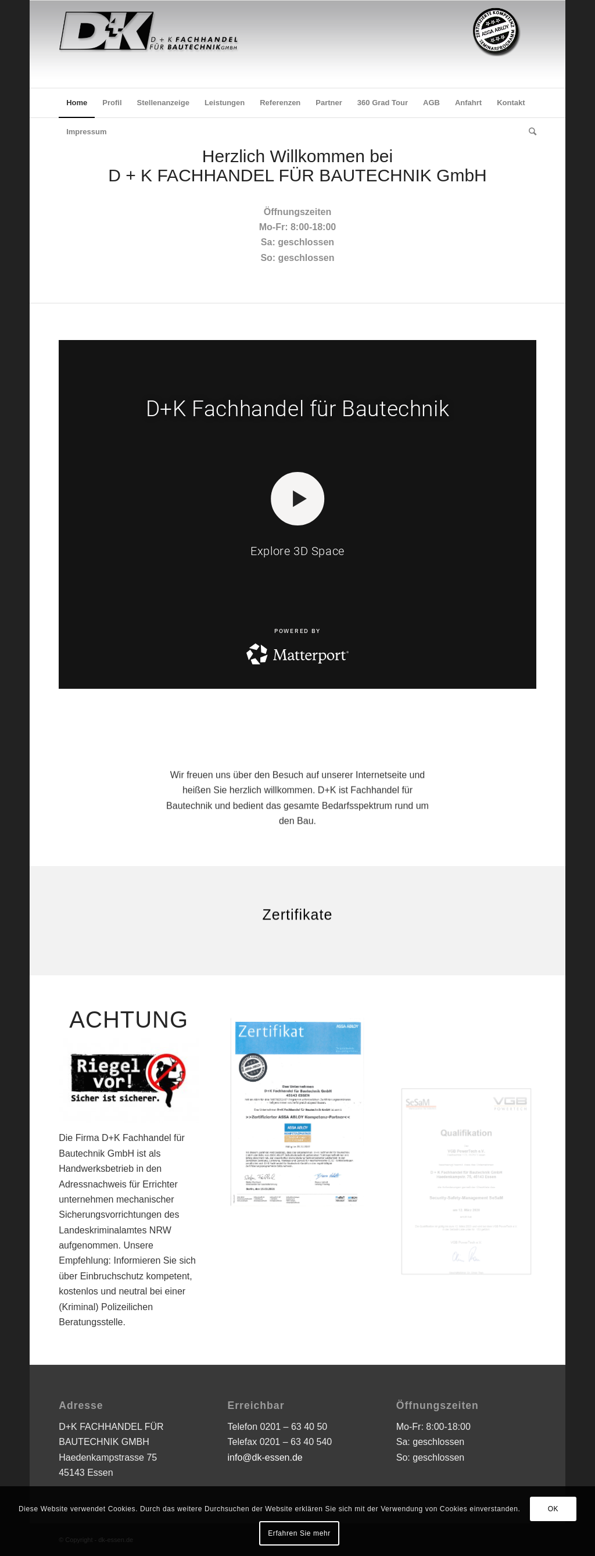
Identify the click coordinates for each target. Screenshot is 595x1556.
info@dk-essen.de (264, 1457)
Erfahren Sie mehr (299, 1533)
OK (553, 1509)
